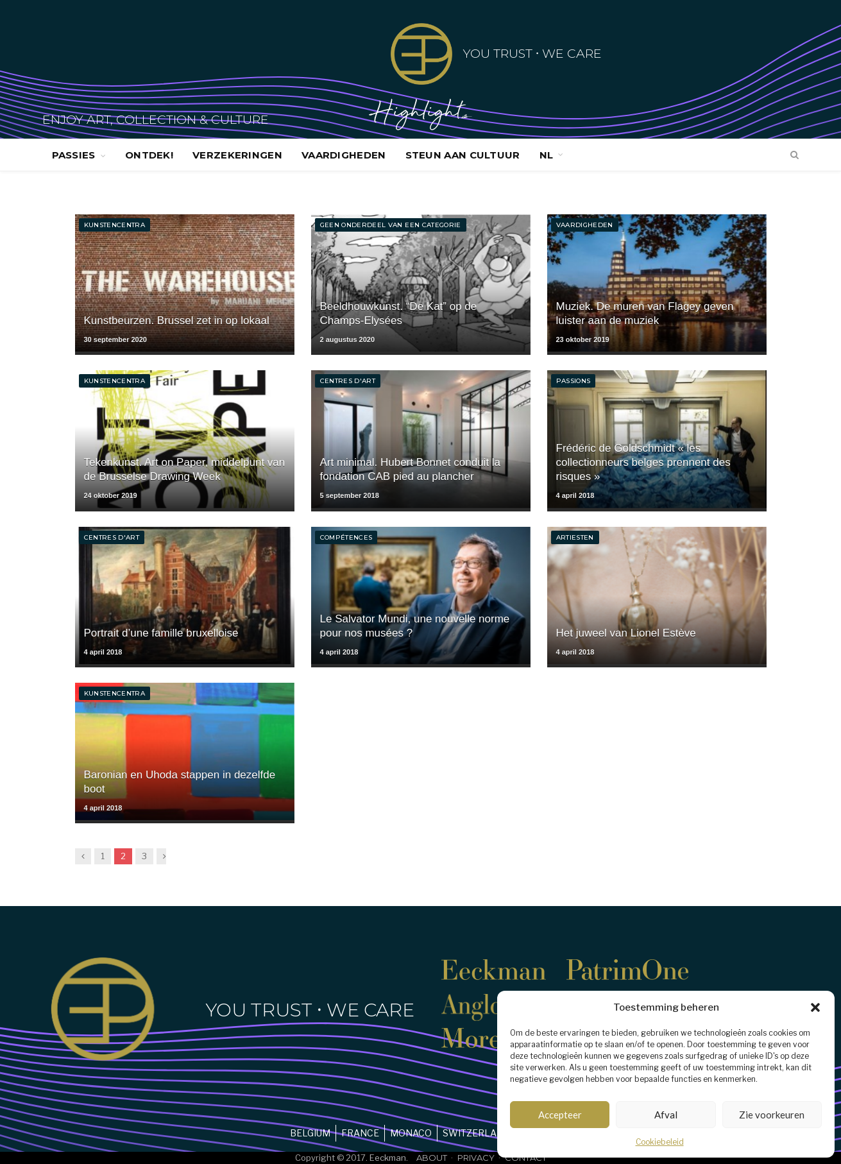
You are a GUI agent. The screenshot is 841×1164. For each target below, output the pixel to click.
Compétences (346, 537)
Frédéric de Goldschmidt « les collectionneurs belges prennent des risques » (643, 462)
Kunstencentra (115, 225)
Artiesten (575, 537)
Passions (573, 381)
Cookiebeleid (660, 1142)
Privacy (476, 1157)
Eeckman (388, 1157)
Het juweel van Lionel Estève (626, 633)
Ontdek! (149, 155)
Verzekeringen (237, 155)
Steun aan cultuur (462, 155)
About (431, 1157)
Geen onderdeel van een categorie (390, 225)
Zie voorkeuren (771, 1114)
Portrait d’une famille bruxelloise (161, 633)
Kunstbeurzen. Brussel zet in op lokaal (176, 320)
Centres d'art (348, 381)
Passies (74, 155)
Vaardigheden (344, 155)
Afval (665, 1114)
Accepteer (560, 1114)
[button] (815, 1007)
